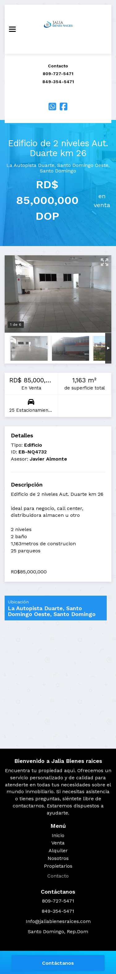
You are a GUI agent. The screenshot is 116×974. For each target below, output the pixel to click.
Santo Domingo (58, 171)
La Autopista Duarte (30, 165)
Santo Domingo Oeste (82, 165)
